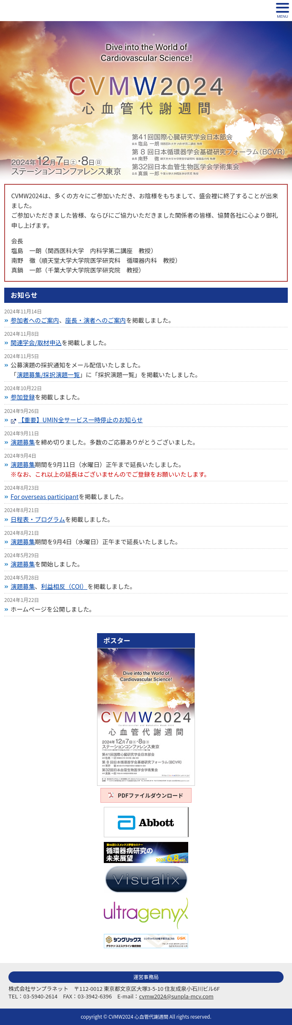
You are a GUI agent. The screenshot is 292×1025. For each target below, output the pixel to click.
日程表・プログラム (38, 519)
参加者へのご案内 (35, 320)
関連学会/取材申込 (36, 342)
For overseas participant (44, 496)
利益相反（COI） (64, 586)
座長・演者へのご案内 (95, 320)
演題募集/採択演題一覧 (48, 374)
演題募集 (23, 441)
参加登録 (23, 396)
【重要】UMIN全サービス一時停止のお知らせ (80, 419)
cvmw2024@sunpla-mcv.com (176, 996)
